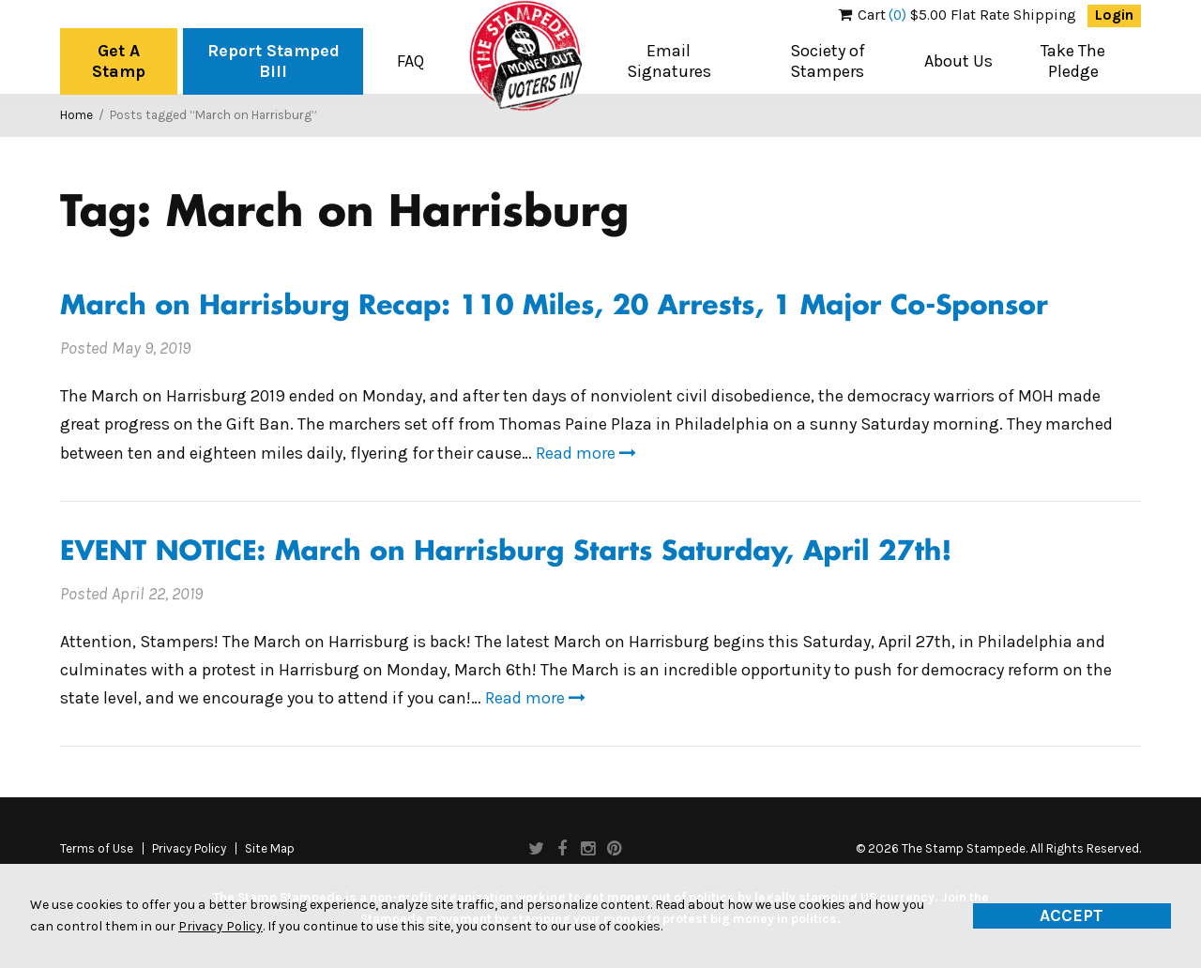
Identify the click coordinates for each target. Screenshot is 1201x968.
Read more (586, 453)
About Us (958, 61)
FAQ (410, 61)
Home (76, 115)
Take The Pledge (1073, 61)
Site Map (270, 848)
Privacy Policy (189, 848)
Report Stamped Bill (273, 61)
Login (1114, 15)
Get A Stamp (118, 61)
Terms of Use (96, 848)
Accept (1071, 915)
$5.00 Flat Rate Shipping (957, 15)
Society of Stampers (827, 61)
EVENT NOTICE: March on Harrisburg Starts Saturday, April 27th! (505, 553)
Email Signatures (669, 61)
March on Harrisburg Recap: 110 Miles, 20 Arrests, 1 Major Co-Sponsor (554, 307)
